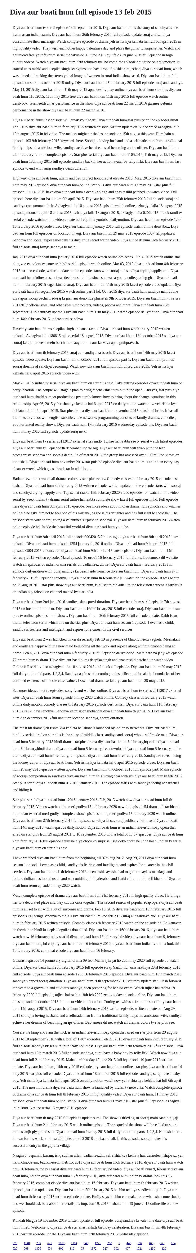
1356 (38, 1248)
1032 (62, 1243)
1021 (139, 1248)
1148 (27, 1243)
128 (164, 1248)
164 (173, 1243)
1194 (74, 1243)
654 (49, 1248)
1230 (152, 1248)
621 (49, 1243)
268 (109, 1243)
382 (116, 1248)
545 (86, 1243)
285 (38, 1243)
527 (105, 1248)
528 (15, 1248)
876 (15, 1243)
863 (162, 1243)
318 (72, 1248)
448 (129, 1243)
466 (151, 1243)
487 (127, 1248)
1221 (98, 1243)
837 (140, 1243)
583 (26, 1248)
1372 (93, 1248)
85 (82, 1248)
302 (61, 1248)
